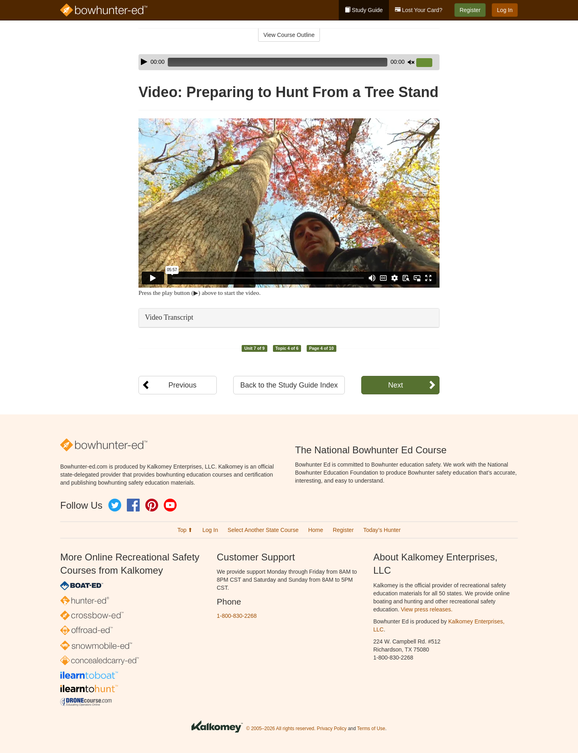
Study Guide (364, 10)
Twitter (114, 505)
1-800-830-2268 (237, 616)
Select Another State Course (263, 530)
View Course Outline (288, 35)
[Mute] (411, 62)
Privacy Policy (331, 729)
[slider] (277, 62)
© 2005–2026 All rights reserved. (280, 729)
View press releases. (427, 609)
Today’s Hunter (382, 530)
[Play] (144, 62)
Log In (505, 10)
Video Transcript (169, 317)
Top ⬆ (185, 530)
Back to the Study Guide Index (289, 385)
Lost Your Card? (418, 10)
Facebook (133, 505)
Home (315, 530)
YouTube (170, 505)
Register (470, 10)
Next (395, 385)
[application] (289, 62)
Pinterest (151, 505)
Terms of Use (371, 729)
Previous (182, 385)
